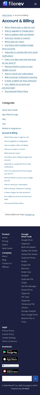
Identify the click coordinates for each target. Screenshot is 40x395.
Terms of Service (9, 341)
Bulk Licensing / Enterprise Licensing (21, 77)
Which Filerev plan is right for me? (20, 27)
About (4, 256)
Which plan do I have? (14, 41)
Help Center (7, 15)
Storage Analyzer (28, 311)
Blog (4, 260)
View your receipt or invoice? (17, 38)
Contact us (29, 214)
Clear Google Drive (29, 314)
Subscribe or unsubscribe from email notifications (17, 165)
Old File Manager (28, 286)
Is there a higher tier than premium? (21, 80)
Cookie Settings (9, 337)
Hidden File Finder (29, 250)
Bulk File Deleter (28, 247)
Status (5, 244)
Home (4, 237)
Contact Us (7, 263)
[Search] (35, 378)
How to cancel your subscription (19, 73)
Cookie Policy (8, 334)
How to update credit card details (19, 34)
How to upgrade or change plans (19, 31)
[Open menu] (35, 4)
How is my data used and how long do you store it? (18, 172)
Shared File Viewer (29, 254)
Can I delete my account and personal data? (17, 197)
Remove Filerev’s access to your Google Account (18, 179)
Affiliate (5, 267)
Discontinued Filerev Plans (16, 91)
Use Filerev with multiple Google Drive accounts (18, 158)
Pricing (5, 241)
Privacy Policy (8, 330)
